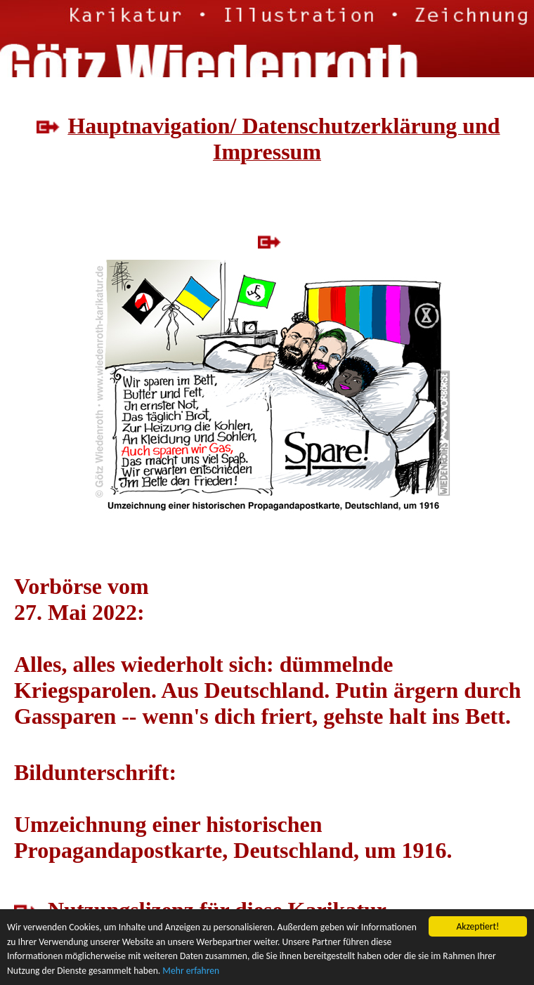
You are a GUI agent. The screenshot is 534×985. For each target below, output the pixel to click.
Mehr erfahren (190, 971)
